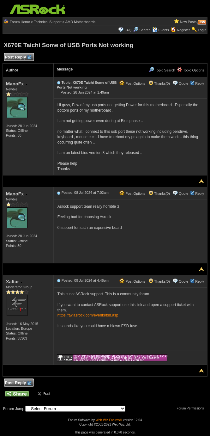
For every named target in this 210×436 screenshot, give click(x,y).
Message (65, 69)
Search (144, 30)
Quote (183, 83)
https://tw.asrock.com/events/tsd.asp (87, 315)
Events (160, 30)
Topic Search (162, 70)
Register (183, 30)
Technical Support (47, 22)
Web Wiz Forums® (109, 420)
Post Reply (18, 57)
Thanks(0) (159, 83)
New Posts (188, 22)
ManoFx (16, 83)
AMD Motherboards (80, 22)
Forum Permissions (192, 408)
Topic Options (190, 70)
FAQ (127, 30)
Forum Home (20, 22)
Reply (199, 83)
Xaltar (14, 281)
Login (202, 30)
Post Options (132, 83)
